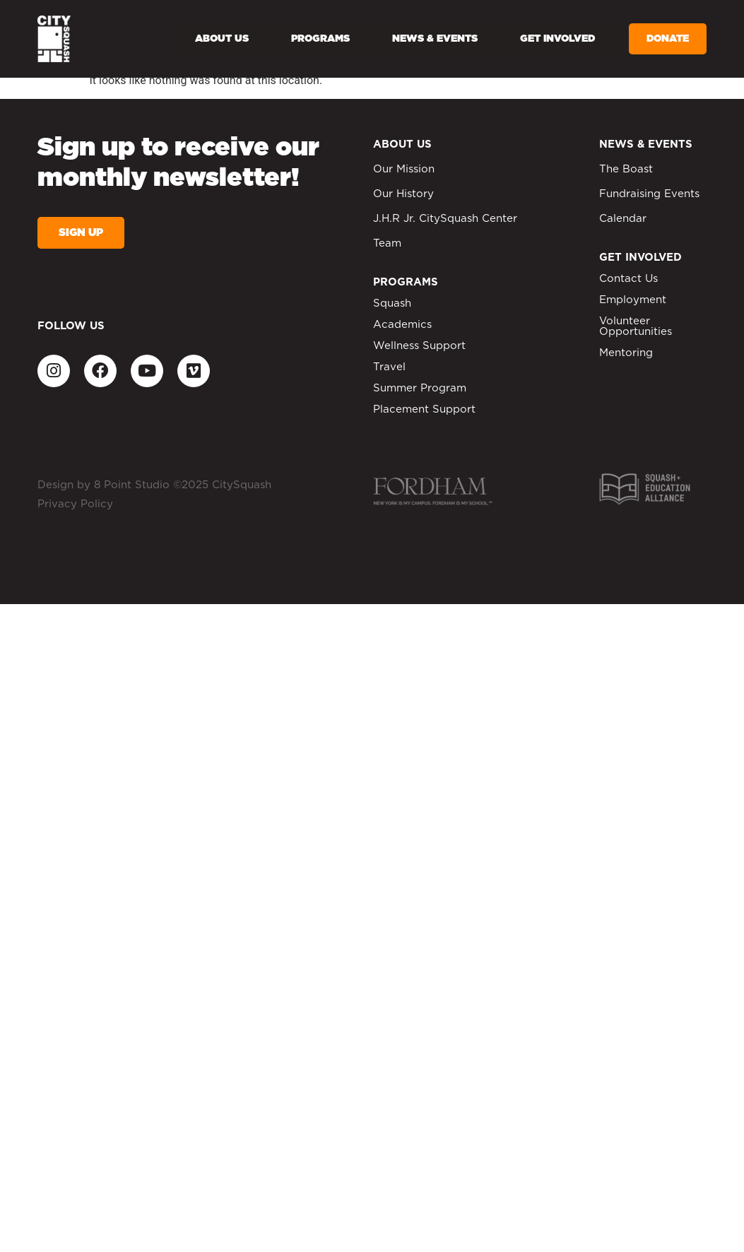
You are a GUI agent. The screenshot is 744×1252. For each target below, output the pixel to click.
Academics (402, 324)
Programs (320, 39)
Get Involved (557, 39)
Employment (632, 300)
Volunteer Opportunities (635, 326)
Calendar (622, 218)
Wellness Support (419, 346)
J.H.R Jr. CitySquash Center (445, 218)
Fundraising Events (649, 194)
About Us (222, 39)
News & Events (435, 39)
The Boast (626, 169)
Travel (389, 367)
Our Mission (404, 169)
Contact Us (628, 278)
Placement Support (424, 409)
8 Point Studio (132, 485)
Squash (392, 303)
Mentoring (626, 353)
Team (387, 243)
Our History (403, 194)
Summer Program (419, 388)
